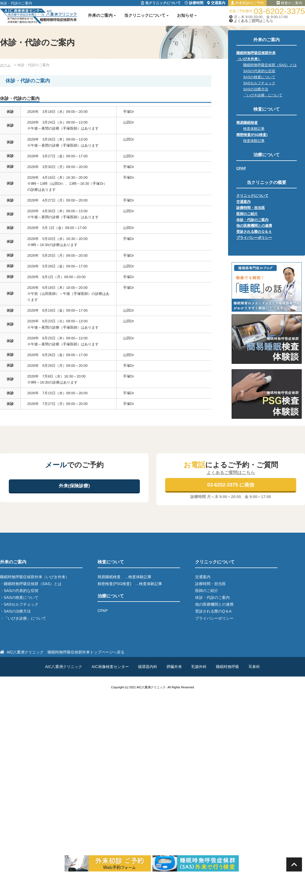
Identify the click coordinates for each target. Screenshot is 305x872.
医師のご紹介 (247, 214)
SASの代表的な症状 (259, 71)
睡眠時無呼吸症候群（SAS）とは (270, 65)
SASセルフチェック (259, 83)
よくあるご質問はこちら (251, 21)
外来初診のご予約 (247, 3)
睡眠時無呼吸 (227, 666)
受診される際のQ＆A (213, 611)
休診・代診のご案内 (252, 220)
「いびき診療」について (262, 95)
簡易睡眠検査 (247, 123)
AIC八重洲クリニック (63, 666)
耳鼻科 (254, 666)
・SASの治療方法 (15, 611)
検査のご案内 (289, 3)
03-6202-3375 (279, 11)
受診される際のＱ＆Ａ (254, 232)
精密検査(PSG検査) (252, 135)
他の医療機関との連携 (254, 225)
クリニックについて (252, 196)
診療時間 (194, 3)
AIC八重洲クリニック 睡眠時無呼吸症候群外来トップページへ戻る (65, 652)
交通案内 (216, 3)
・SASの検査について (19, 597)
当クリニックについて (161, 3)
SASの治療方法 (255, 89)
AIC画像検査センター (110, 666)
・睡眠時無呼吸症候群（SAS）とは (31, 584)
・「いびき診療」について (23, 618)
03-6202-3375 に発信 (230, 485)
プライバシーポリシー (254, 238)
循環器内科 (147, 666)
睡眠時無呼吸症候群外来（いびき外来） (34, 577)
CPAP (241, 168)
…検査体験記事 (137, 577)
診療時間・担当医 (250, 208)
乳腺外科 (199, 666)
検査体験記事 (254, 129)
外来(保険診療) (74, 485)
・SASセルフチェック (19, 604)
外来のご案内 (100, 15)
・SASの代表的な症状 (19, 590)
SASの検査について (259, 77)
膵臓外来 (174, 666)
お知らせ (185, 15)
